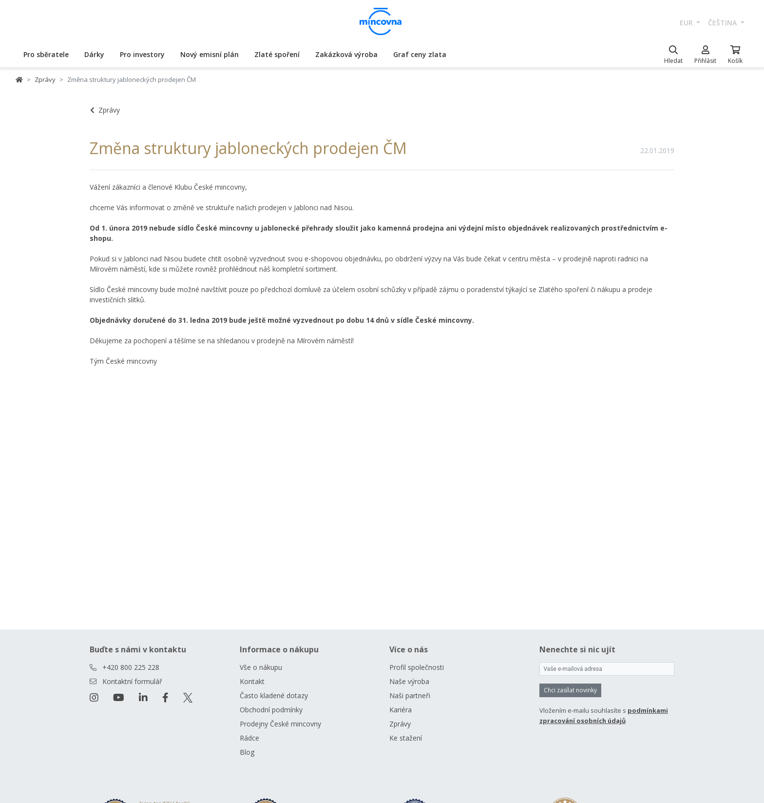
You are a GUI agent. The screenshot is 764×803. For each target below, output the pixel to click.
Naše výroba (409, 681)
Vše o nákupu (261, 667)
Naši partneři (409, 695)
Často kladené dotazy (274, 695)
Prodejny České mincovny (280, 723)
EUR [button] (687, 22)
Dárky (94, 54)
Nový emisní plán (209, 54)
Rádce (249, 738)
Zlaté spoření (277, 54)
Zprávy (45, 79)
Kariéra (400, 709)
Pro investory (142, 54)
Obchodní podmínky (271, 709)
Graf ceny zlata (419, 54)
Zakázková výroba (346, 54)
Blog (247, 752)
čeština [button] (723, 22)
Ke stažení (405, 738)
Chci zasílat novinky (570, 690)
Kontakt (252, 681)
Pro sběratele (46, 54)
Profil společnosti (416, 667)
